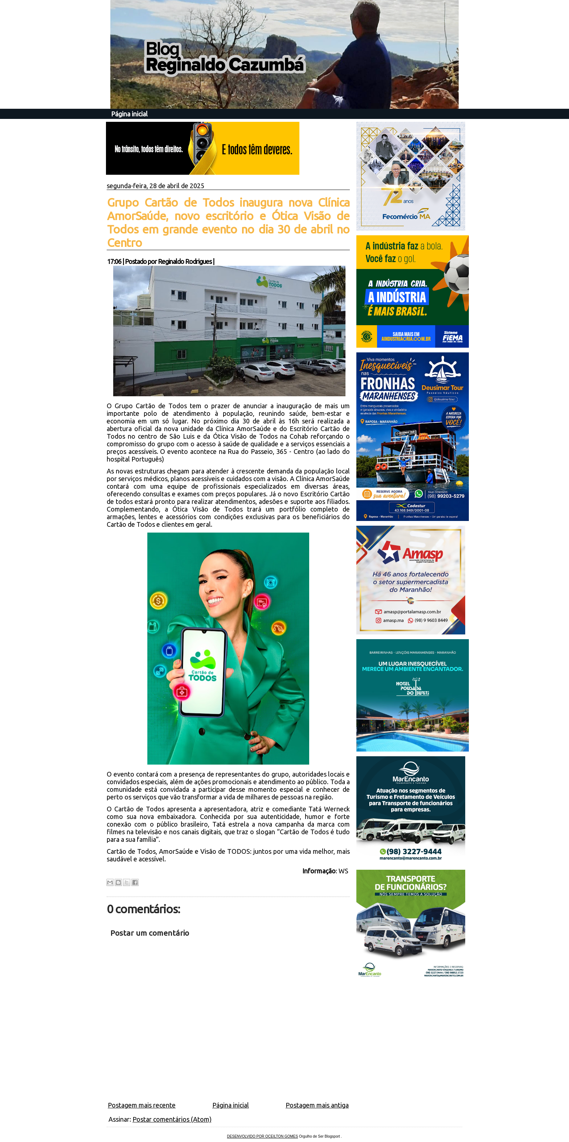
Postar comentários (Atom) (172, 1119)
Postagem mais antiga (317, 1105)
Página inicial (129, 113)
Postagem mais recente (142, 1105)
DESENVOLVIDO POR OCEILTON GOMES (262, 1136)
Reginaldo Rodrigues (185, 261)
